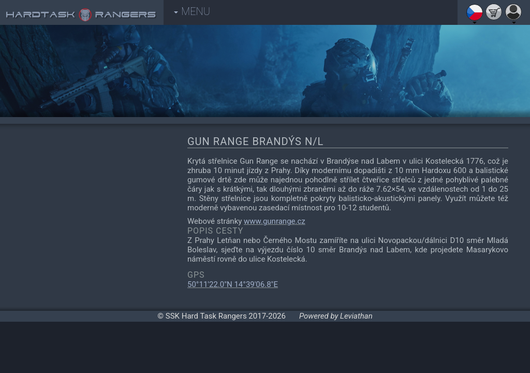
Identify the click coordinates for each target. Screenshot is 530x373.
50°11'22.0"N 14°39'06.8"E (232, 284)
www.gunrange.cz (274, 221)
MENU (192, 11)
